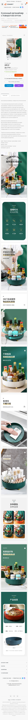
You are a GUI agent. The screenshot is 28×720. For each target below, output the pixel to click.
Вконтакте (10, 696)
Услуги (3, 666)
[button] (8, 59)
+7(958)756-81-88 (16, 678)
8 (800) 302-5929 (7, 7)
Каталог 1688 (4, 662)
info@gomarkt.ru (15, 681)
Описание (5, 95)
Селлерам (4, 669)
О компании (4, 673)
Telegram (20, 7)
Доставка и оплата (15, 95)
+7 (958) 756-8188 (15, 7)
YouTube (17, 696)
